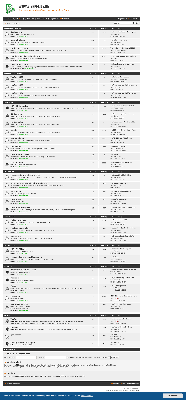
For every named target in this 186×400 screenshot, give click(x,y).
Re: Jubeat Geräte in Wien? (121, 175)
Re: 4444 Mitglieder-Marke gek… (123, 32)
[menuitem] (21, 18)
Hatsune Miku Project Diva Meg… (123, 207)
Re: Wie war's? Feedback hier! (121, 327)
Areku (115, 124)
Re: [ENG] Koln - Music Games (122, 64)
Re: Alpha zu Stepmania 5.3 (121, 162)
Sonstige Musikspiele (20, 207)
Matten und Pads (18, 220)
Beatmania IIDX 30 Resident (121, 191)
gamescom (15, 335)
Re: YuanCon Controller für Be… (122, 228)
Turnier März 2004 (26, 329)
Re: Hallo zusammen (118, 40)
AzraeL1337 (117, 148)
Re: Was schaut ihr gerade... (121, 304)
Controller (9, 216)
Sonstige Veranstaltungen (22, 342)
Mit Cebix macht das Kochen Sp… (123, 296)
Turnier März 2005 (41, 329)
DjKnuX (116, 306)
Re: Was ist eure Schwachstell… (122, 106)
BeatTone (114, 154)
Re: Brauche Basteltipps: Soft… (122, 236)
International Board (19, 64)
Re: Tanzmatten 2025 (118, 220)
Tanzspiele (8, 102)
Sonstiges (15, 296)
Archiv (7, 315)
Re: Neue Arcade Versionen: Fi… (122, 122)
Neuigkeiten (16, 32)
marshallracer (119, 50)
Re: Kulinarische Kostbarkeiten (122, 319)
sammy (116, 185)
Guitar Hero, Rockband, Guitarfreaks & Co (29, 183)
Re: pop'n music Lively (118, 199)
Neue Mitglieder (17, 40)
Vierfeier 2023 (64, 324)
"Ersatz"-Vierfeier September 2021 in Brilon (30, 324)
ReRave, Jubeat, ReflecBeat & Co (25, 175)
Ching (116, 251)
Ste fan (116, 280)
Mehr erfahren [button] (87, 396)
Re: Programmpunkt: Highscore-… (123, 85)
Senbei (116, 87)
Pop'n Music (15, 199)
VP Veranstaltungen (13, 73)
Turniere (14, 327)
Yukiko (116, 288)
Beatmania (15, 191)
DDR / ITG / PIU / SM (18, 249)
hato (22, 69)
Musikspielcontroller (19, 228)
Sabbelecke (15, 146)
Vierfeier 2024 (16, 93)
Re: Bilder (114, 335)
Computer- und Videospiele (23, 270)
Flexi (84, 376)
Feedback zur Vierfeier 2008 (41, 321)
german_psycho (120, 79)
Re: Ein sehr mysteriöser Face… (122, 114)
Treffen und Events (19, 48)
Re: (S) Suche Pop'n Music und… (122, 278)
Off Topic (8, 266)
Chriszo (116, 42)
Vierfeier (14, 319)
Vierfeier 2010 (70, 321)
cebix (116, 298)
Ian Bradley (135, 388)
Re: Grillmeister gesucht (120, 77)
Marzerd (116, 337)
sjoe (115, 116)
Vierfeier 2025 (16, 85)
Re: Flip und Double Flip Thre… (122, 249)
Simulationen (16, 162)
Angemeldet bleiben (101, 357)
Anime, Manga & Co (19, 304)
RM (115, 58)
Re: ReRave (114, 257)
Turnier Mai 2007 (70, 329)
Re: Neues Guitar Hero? (119, 183)
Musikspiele (9, 171)
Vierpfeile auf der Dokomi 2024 (122, 48)
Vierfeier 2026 (16, 77)
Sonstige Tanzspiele (19, 154)
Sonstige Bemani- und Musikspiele (26, 257)
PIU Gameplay (16, 122)
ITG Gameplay (16, 114)
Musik (13, 286)
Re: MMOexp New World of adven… (123, 270)
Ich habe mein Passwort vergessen (79, 357)
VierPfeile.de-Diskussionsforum (25, 56)
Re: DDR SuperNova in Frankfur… (122, 130)
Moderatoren (23, 37)
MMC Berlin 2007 (26, 345)
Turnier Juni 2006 (56, 329)
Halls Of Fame (10, 245)
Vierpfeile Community (13, 28)
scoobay (117, 259)
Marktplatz (15, 278)
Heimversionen (17, 138)
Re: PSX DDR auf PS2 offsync (121, 138)
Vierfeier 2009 (58, 321)
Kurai (115, 34)
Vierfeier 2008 (24, 321)
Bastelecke (15, 236)
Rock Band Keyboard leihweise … (123, 56)
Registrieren (24, 354)
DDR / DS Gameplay (19, 106)
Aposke (116, 66)
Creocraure (118, 108)
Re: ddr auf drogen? (118, 146)
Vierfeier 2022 (52, 324)
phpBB (116, 390)
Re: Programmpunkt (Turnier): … (123, 93)
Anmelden (12, 354)
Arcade (13, 130)
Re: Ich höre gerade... (118, 286)
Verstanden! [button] (173, 396)
